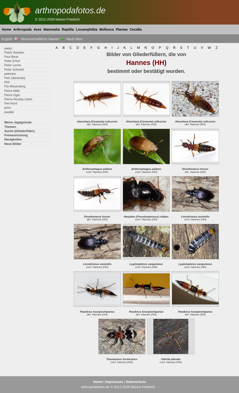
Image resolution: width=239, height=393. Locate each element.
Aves (38, 29)
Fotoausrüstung (16, 135)
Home (6, 29)
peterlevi (10, 73)
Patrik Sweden (14, 52)
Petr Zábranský (14, 78)
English (9, 39)
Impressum (114, 382)
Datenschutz (136, 382)
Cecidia (136, 29)
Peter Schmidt (14, 69)
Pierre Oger (12, 95)
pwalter (9, 112)
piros (7, 107)
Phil (6, 82)
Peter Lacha (12, 65)
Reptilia (68, 29)
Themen (10, 127)
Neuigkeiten (13, 139)
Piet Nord (10, 103)
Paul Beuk (11, 56)
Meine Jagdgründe (18, 122)
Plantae (122, 29)
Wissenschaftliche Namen (42, 39)
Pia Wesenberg (14, 86)
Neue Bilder (12, 144)
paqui (8, 48)
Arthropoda (22, 29)
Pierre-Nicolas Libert (18, 99)
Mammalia (51, 29)
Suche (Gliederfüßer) (19, 131)
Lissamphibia (86, 29)
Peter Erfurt (12, 61)
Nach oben (76, 39)
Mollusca (106, 29)
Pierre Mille (12, 91)
